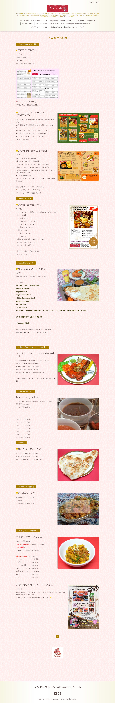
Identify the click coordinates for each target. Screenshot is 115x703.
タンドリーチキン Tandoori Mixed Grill (35, 355)
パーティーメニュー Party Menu (60, 21)
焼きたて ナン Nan (29, 448)
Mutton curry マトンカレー (30, 397)
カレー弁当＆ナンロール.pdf (25, 190)
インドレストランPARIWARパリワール (57, 687)
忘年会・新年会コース (29, 204)
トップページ (24, 21)
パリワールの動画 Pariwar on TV (47, 24)
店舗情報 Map (90, 21)
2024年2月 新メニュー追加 (32, 150)
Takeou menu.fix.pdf (23, 102)
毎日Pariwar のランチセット (33, 269)
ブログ (81, 27)
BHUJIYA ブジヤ (26, 492)
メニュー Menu (78, 21)
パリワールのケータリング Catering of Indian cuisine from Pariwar (54, 27)
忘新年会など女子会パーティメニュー (35, 584)
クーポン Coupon (27, 24)
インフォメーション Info (39, 21)
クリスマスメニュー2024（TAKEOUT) (30, 114)
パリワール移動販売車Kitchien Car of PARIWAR (77, 24)
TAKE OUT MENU (27, 50)
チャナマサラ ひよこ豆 (29, 536)
